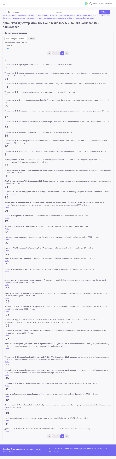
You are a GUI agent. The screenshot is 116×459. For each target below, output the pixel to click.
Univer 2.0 (58, 449)
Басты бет (7, 15)
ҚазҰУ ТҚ (103, 449)
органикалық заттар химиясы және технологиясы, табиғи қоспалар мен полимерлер (75, 15)
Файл (7, 207)
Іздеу (104, 12)
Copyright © (7, 449)
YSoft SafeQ (54, 452)
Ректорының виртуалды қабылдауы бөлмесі (81, 449)
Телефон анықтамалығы (102, 3)
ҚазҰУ (51, 449)
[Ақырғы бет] (67, 53)
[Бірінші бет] (49, 53)
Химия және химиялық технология (26, 15)
